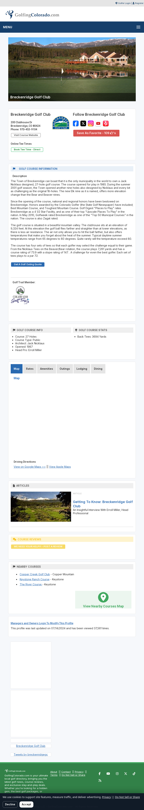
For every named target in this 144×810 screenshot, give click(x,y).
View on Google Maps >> (30, 466)
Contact (66, 771)
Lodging (81, 368)
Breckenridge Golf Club (30, 745)
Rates (30, 368)
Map (17, 368)
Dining (98, 368)
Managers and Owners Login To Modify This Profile (42, 623)
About (53, 771)
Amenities (46, 368)
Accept (26, 804)
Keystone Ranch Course (35, 579)
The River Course (31, 584)
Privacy (79, 771)
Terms (54, 774)
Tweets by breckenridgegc (31, 754)
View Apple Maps (60, 466)
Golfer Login (124, 3)
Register (139, 3)
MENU (7, 27)
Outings (65, 368)
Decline (10, 804)
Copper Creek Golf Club (35, 574)
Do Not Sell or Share (73, 774)
